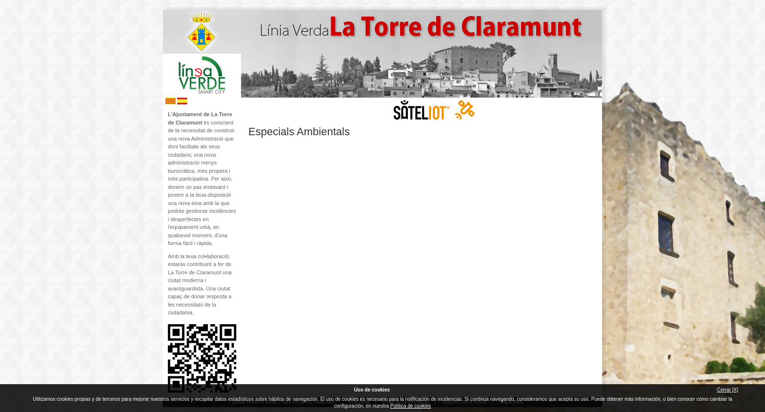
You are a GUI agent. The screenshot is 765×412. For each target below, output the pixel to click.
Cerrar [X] (727, 389)
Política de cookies (410, 406)
